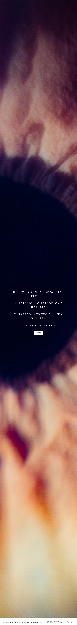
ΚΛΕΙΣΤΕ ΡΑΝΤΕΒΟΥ (60, 622)
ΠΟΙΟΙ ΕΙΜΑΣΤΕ (65, 621)
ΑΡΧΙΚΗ (47, 621)
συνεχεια (38, 332)
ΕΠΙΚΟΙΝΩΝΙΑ (70, 622)
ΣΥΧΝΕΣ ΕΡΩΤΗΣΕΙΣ (49, 622)
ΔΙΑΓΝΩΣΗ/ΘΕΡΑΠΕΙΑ (55, 621)
